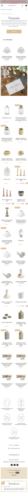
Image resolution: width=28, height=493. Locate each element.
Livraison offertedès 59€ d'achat (7, 424)
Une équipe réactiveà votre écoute (14, 438)
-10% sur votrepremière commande (21, 424)
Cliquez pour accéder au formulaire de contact (14, 461)
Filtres (14, 31)
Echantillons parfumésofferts (21, 409)
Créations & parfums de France (7, 409)
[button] (3, 483)
